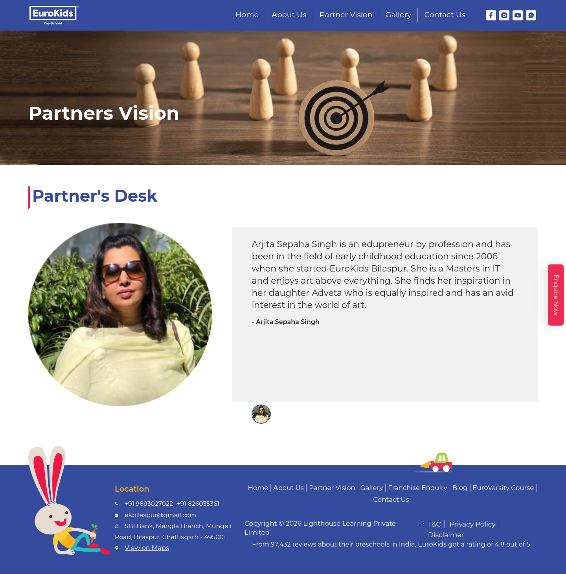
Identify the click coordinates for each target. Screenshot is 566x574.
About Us (289, 14)
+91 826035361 (197, 503)
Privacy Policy (473, 524)
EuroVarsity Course (503, 488)
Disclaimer (446, 535)
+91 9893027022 (149, 503)
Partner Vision (346, 14)
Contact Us (444, 14)
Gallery (399, 14)
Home (247, 14)
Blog (460, 488)
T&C (434, 524)
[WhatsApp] (531, 15)
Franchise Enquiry (417, 488)
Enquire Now (556, 294)
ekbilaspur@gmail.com (160, 515)
